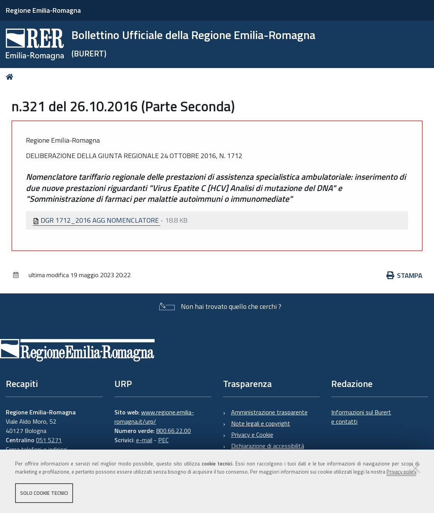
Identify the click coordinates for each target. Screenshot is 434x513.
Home (11, 76)
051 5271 (49, 440)
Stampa (404, 275)
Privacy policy (401, 472)
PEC (163, 440)
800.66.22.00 (173, 430)
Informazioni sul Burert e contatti (361, 416)
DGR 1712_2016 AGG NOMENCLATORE (96, 220)
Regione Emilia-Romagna (43, 10)
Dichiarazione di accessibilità (267, 445)
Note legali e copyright (260, 423)
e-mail (144, 440)
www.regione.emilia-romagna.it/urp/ (154, 416)
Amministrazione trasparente (269, 412)
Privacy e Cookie (252, 434)
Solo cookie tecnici (44, 493)
